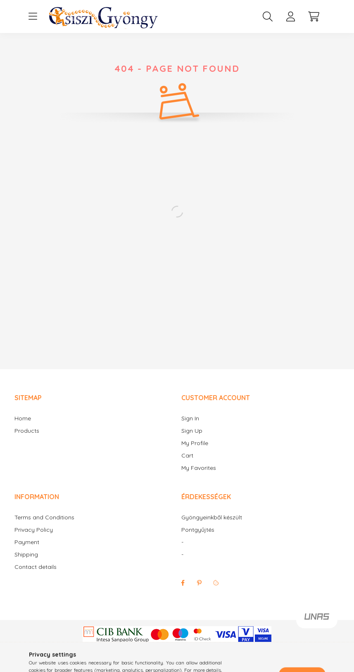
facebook (183, 583)
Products (26, 430)
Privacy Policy (33, 529)
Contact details (35, 567)
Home (22, 418)
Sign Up (191, 430)
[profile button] (291, 16)
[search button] (267, 16)
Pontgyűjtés (197, 529)
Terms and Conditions (44, 517)
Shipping (26, 554)
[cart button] (314, 16)
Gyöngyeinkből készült (211, 517)
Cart (187, 455)
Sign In (190, 418)
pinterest (199, 583)
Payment (26, 542)
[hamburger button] (33, 16)
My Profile (194, 443)
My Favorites (198, 468)
